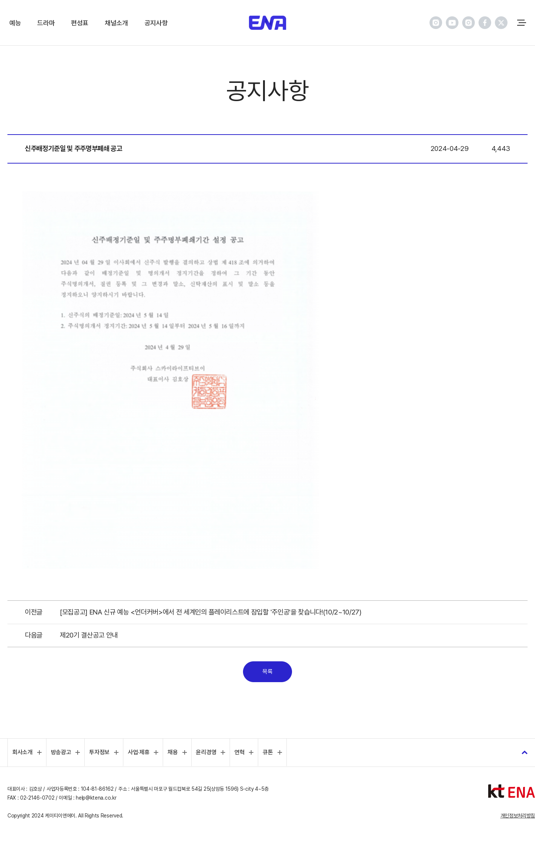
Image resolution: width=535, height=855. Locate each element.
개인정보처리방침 (517, 816)
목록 (267, 671)
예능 (15, 23)
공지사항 (156, 23)
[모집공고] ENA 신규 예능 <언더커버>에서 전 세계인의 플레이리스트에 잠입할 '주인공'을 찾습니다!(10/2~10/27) (210, 612)
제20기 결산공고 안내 (89, 635)
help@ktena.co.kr (96, 798)
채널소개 (116, 23)
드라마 (46, 23)
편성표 (79, 23)
